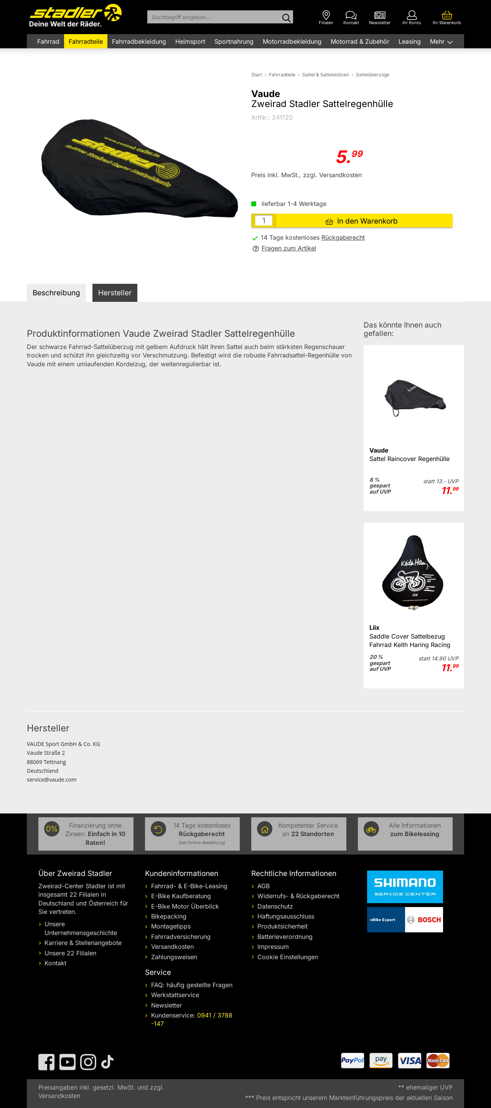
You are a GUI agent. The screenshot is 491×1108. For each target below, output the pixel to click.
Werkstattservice (175, 995)
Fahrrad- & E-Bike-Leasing (189, 886)
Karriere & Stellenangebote (83, 943)
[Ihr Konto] (412, 18)
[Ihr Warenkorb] (447, 18)
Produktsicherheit (282, 926)
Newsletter (166, 1005)
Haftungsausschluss (285, 916)
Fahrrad (48, 41)
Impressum (273, 946)
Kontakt (55, 963)
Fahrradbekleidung (139, 41)
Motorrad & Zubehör (360, 41)
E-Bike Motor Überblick (185, 906)
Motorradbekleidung (292, 41)
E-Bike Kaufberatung (181, 896)
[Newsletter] (380, 18)
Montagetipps (171, 926)
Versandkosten (172, 946)
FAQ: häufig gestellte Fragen (191, 985)
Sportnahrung (234, 41)
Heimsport (190, 41)
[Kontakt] (351, 18)
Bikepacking (168, 916)
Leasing (410, 41)
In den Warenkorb (361, 221)
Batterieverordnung (285, 936)
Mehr (438, 41)
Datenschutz (275, 906)
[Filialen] (326, 18)
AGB (263, 886)
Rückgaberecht (343, 237)
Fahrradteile (86, 41)
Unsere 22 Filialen (70, 953)
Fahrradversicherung (181, 936)
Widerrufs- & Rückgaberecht (298, 896)
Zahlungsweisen (174, 957)
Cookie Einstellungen (287, 957)
